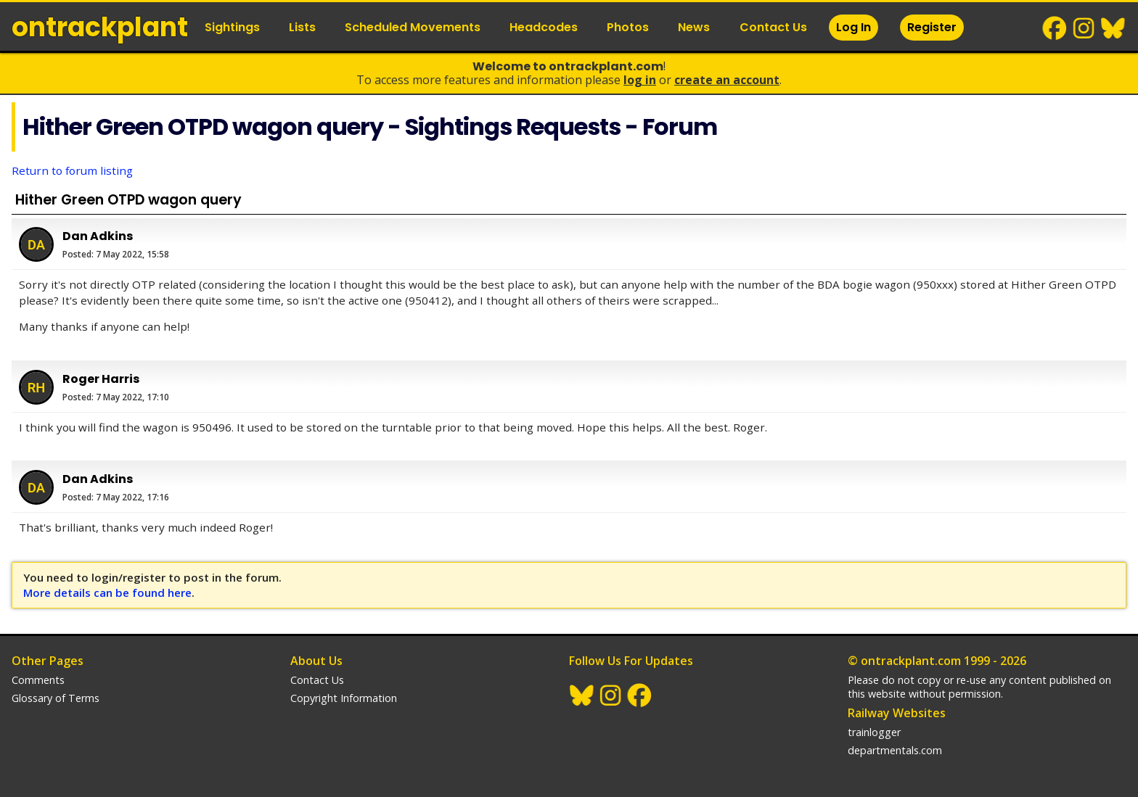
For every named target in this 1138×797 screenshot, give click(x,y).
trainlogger (874, 732)
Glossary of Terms (55, 698)
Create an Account (726, 80)
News (694, 27)
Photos (628, 27)
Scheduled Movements (412, 27)
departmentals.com (895, 750)
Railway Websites (897, 713)
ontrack (100, 27)
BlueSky (1113, 28)
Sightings (232, 27)
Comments (38, 680)
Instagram (1084, 28)
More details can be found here (107, 592)
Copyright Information (343, 698)
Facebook (1055, 28)
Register (932, 27)
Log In (853, 27)
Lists (302, 27)
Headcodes (543, 27)
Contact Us (773, 27)
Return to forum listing (72, 170)
